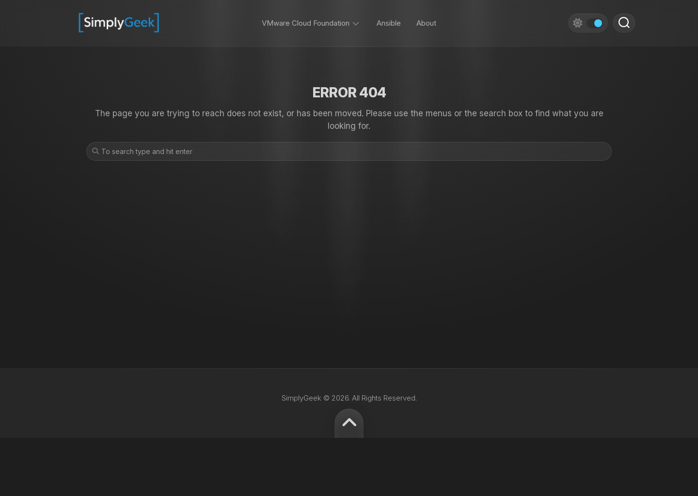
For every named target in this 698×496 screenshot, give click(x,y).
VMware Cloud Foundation (305, 19)
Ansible (389, 19)
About (426, 19)
